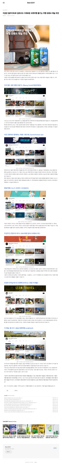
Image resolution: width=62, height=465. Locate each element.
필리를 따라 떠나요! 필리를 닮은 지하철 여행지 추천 (14, 410)
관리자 (36, 462)
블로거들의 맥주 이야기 (9, 448)
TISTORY (31, 462)
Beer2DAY (31, 3)
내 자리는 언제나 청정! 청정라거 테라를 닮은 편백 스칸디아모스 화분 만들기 (18, 411)
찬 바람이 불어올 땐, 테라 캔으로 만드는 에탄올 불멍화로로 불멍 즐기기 (17, 404)
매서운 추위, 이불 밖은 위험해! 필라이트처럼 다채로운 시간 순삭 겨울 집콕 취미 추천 (20, 402)
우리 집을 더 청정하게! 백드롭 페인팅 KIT (12, 399)
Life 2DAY (6, 395)
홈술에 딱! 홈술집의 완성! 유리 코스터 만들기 (12, 397)
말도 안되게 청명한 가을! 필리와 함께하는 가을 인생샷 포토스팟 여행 (17, 405)
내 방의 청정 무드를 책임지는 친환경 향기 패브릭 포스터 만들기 (16, 407)
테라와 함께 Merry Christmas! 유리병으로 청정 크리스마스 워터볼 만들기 (17, 400)
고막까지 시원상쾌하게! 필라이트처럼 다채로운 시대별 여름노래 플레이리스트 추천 (19, 408)
